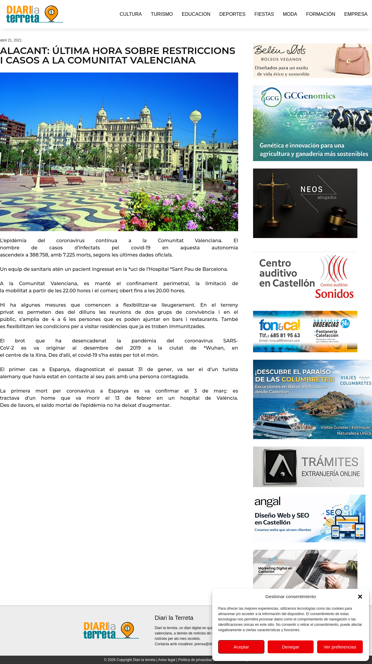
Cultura (131, 14)
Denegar (290, 646)
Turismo (162, 14)
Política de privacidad (195, 660)
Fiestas (264, 14)
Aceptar (241, 646)
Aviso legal (166, 660)
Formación (320, 14)
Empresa (356, 14)
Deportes (232, 14)
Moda (290, 14)
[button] (360, 597)
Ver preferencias (340, 646)
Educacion (196, 14)
